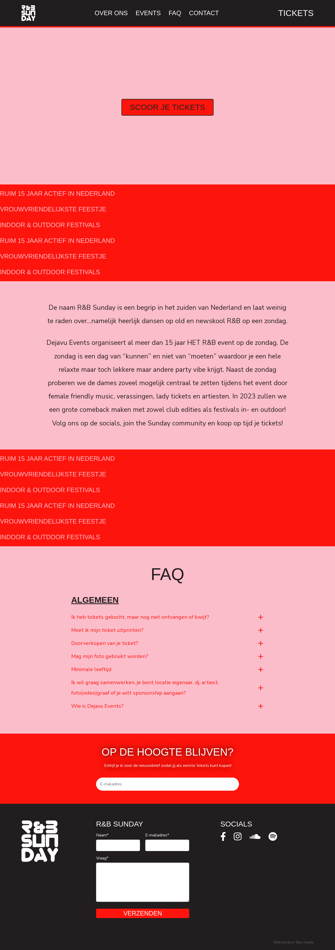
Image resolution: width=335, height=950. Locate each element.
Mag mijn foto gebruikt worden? (109, 657)
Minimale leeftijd (91, 670)
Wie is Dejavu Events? (97, 706)
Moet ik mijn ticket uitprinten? (107, 630)
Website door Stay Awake (293, 942)
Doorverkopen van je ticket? (104, 644)
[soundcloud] (255, 836)
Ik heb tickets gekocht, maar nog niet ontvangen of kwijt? (140, 617)
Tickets (296, 13)
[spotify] (273, 836)
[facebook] (223, 836)
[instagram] (238, 836)
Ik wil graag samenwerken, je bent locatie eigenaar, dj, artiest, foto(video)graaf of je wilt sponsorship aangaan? (145, 688)
